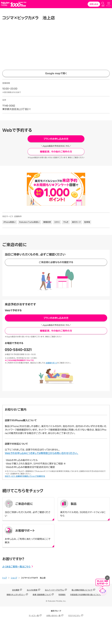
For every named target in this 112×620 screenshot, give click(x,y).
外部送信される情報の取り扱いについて (85, 594)
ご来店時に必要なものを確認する (56, 262)
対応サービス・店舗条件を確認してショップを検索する (25, 476)
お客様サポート (51, 363)
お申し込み (94, 4)
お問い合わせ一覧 (53, 615)
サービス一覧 (34, 615)
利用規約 (61, 594)
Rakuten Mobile (5, 4)
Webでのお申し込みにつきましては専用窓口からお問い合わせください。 (41, 453)
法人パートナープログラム (54, 590)
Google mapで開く (56, 73)
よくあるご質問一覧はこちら (17, 566)
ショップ (14, 578)
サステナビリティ (74, 615)
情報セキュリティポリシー (16, 594)
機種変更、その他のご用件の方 (56, 151)
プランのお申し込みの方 (55, 139)
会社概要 (15, 590)
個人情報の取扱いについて (82, 590)
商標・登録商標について (42, 594)
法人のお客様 (32, 590)
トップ (4, 578)
